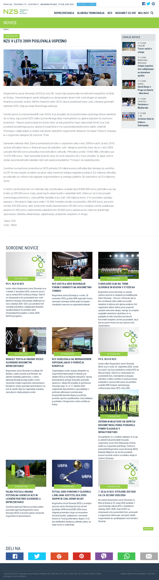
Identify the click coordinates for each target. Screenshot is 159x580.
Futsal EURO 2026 (66, 4)
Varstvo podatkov (19, 576)
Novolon (152, 574)
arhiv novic (148, 528)
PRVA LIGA (8, 4)
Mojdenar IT (142, 574)
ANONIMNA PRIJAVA (48, 4)
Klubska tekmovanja (91, 13)
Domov (6, 29)
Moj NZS (143, 13)
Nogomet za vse (125, 13)
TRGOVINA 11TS (20, 4)
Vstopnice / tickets (86, 4)
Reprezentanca (64, 13)
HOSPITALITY (33, 4)
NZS (110, 13)
